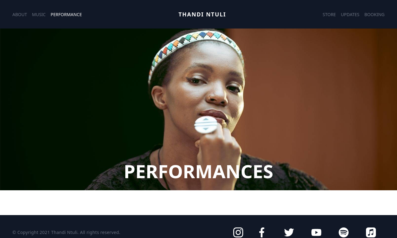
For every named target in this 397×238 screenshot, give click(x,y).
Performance (66, 14)
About (19, 14)
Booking (374, 14)
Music (39, 14)
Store (329, 14)
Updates (350, 14)
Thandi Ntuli (202, 14)
